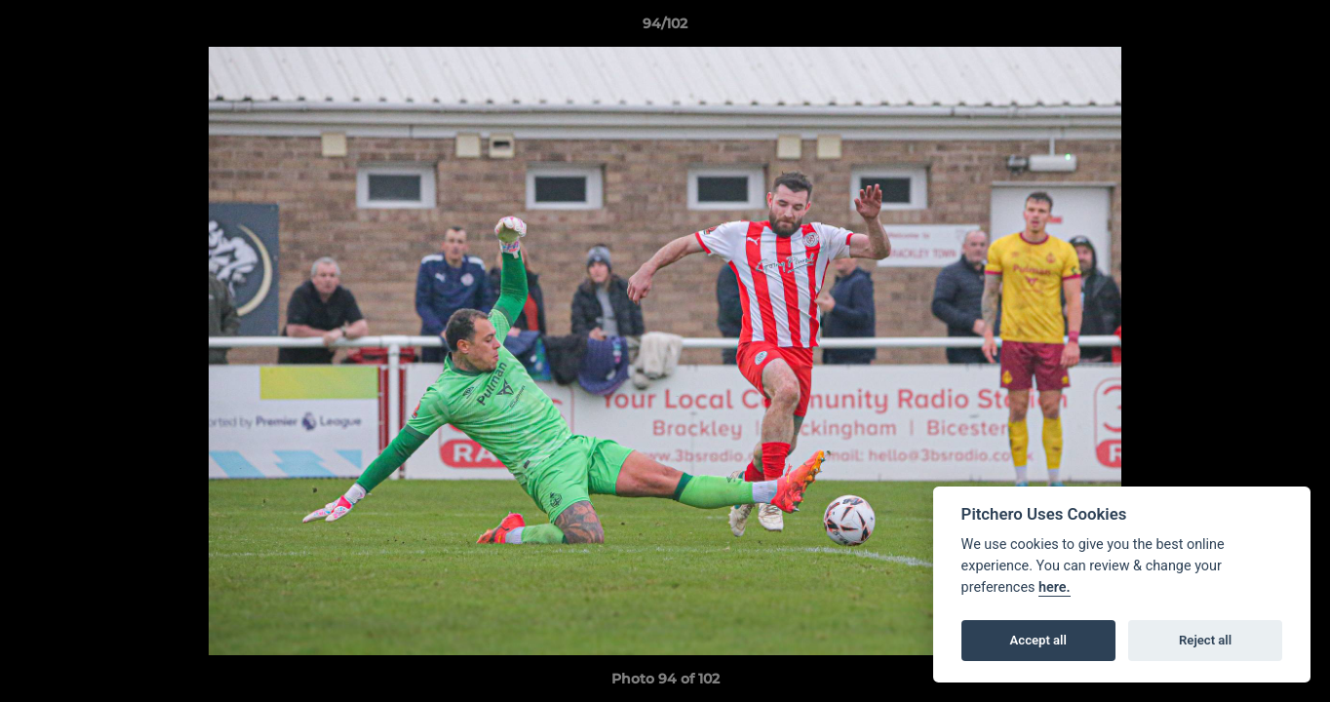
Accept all (1038, 640)
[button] (1295, 28)
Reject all (1205, 640)
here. (1054, 587)
